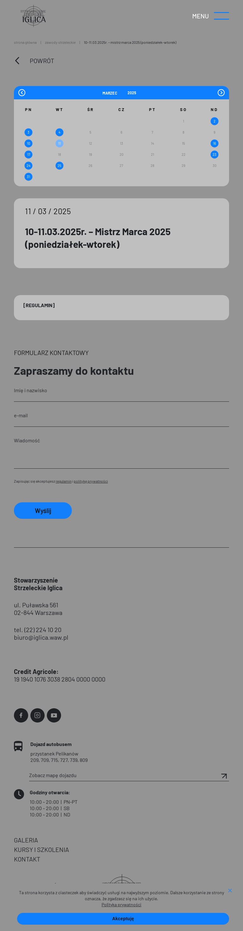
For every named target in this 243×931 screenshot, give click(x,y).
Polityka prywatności (121, 904)
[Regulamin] (39, 305)
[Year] (132, 92)
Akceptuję (123, 918)
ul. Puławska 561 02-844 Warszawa (38, 608)
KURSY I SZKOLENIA (41, 849)
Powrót (42, 60)
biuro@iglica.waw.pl (41, 637)
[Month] (114, 92)
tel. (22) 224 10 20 (37, 629)
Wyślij (43, 510)
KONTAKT (27, 859)
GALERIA (26, 840)
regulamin (64, 481)
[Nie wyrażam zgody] (230, 891)
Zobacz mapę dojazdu (129, 775)
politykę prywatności (91, 481)
